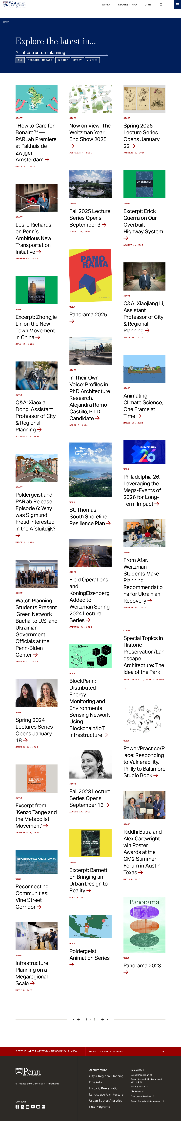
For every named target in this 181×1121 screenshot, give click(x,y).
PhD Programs (99, 1107)
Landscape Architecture (106, 1094)
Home (6, 22)
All (20, 60)
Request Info (127, 9)
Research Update (40, 60)
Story (77, 60)
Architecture (98, 1070)
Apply (106, 9)
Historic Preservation (104, 1088)
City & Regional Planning (106, 1076)
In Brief (63, 60)
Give (148, 9)
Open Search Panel (161, 9)
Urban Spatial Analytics (105, 1100)
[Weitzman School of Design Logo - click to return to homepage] (17, 9)
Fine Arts (95, 1082)
